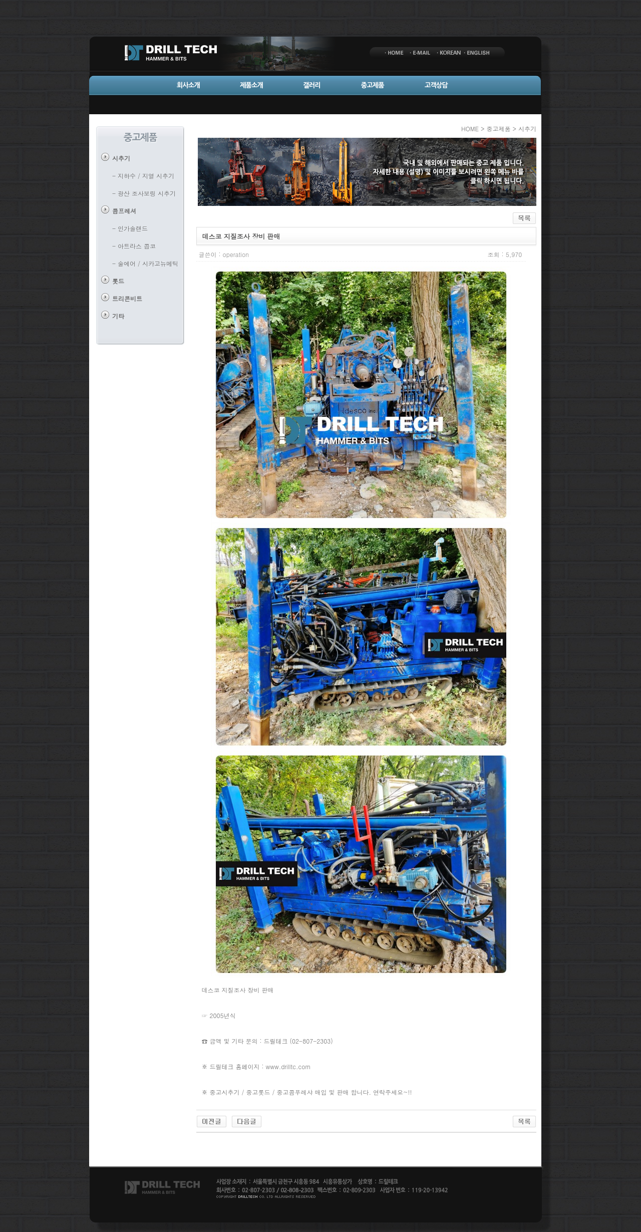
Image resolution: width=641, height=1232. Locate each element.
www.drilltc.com (288, 1066)
